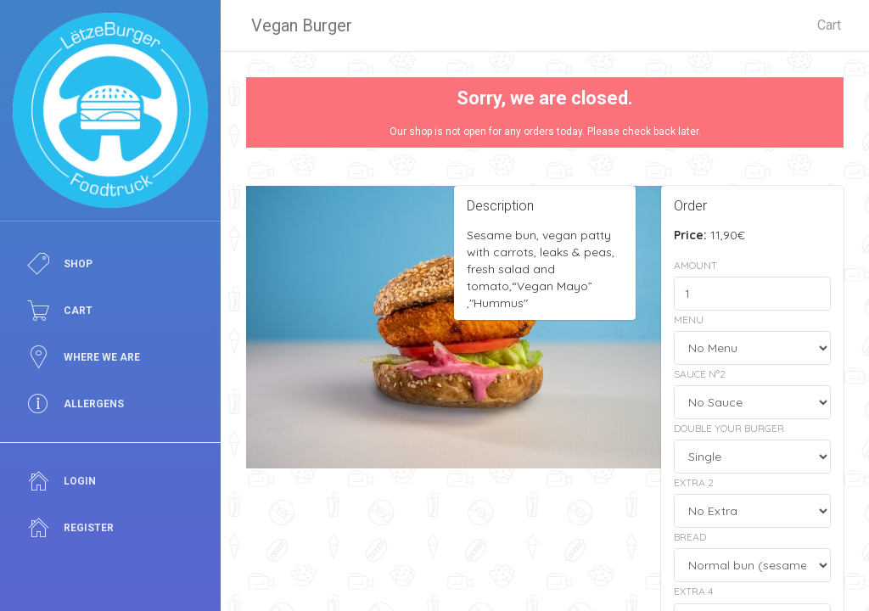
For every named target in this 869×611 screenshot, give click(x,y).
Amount (695, 265)
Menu (689, 319)
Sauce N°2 (700, 373)
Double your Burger (729, 428)
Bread (690, 536)
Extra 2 (694, 482)
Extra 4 (693, 591)
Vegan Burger (301, 25)
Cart (829, 25)
